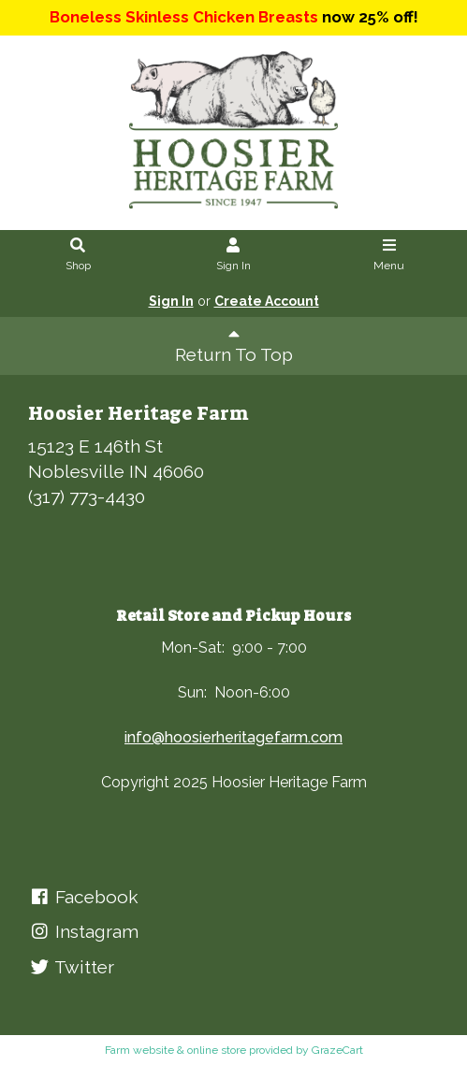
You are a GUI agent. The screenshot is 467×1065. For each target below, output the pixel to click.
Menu (389, 255)
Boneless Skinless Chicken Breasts (184, 16)
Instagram (83, 931)
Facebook (83, 896)
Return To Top (234, 344)
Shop (78, 255)
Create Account (266, 301)
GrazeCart (337, 1050)
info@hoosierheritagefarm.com (233, 737)
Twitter (71, 967)
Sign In (233, 255)
